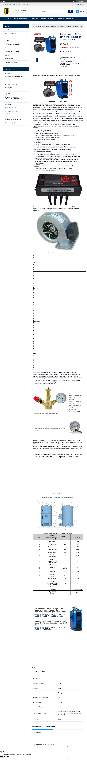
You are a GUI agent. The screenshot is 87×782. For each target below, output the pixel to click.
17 (62, 614)
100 (54, 616)
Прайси (7, 29)
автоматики (73, 118)
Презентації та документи (12, 44)
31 (35, 616)
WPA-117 (51, 372)
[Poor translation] (6, 756)
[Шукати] (70, 11)
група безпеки (76, 401)
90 (51, 616)
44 (41, 616)
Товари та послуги (20, 19)
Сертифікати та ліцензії (12, 51)
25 (65, 614)
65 (46, 616)
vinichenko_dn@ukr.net (13, 122)
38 (38, 616)
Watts (36, 430)
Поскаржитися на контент (53, 746)
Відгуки (7, 55)
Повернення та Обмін (65, 19)
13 (60, 614)
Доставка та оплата (48, 19)
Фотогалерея (9, 58)
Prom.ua (52, 744)
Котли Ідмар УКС (43, 26)
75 (49, 616)
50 (43, 616)
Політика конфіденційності (67, 746)
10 (57, 614)
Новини (7, 37)
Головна (8, 19)
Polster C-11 (62, 124)
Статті (7, 40)
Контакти (8, 23)
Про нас (35, 19)
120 (58, 616)
